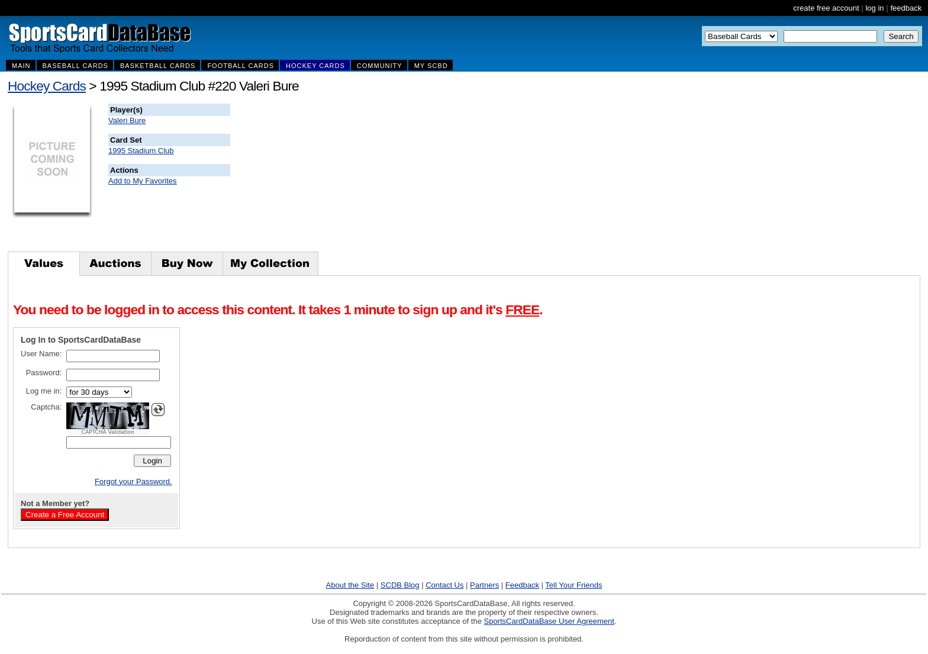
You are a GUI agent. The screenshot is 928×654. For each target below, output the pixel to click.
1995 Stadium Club (141, 150)
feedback (905, 8)
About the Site (350, 585)
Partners (484, 585)
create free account (826, 8)
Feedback (522, 585)
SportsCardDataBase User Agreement (549, 621)
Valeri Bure (127, 120)
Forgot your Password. (133, 481)
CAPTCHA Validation (108, 432)
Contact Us (444, 585)
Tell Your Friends (573, 585)
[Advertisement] (444, 178)
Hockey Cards (47, 86)
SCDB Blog (400, 585)
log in (874, 8)
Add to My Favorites (142, 180)
